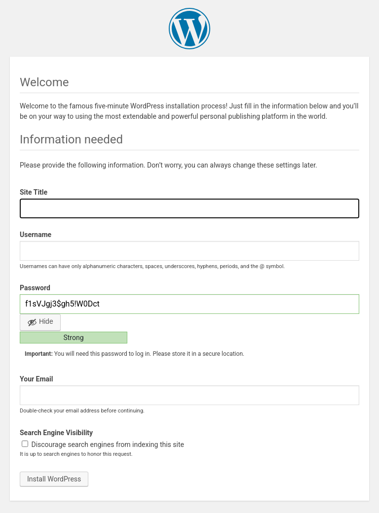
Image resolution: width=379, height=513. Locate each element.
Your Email (36, 379)
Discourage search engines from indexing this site (103, 444)
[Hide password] (40, 322)
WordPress (189, 28)
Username (35, 235)
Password (35, 288)
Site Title (33, 192)
